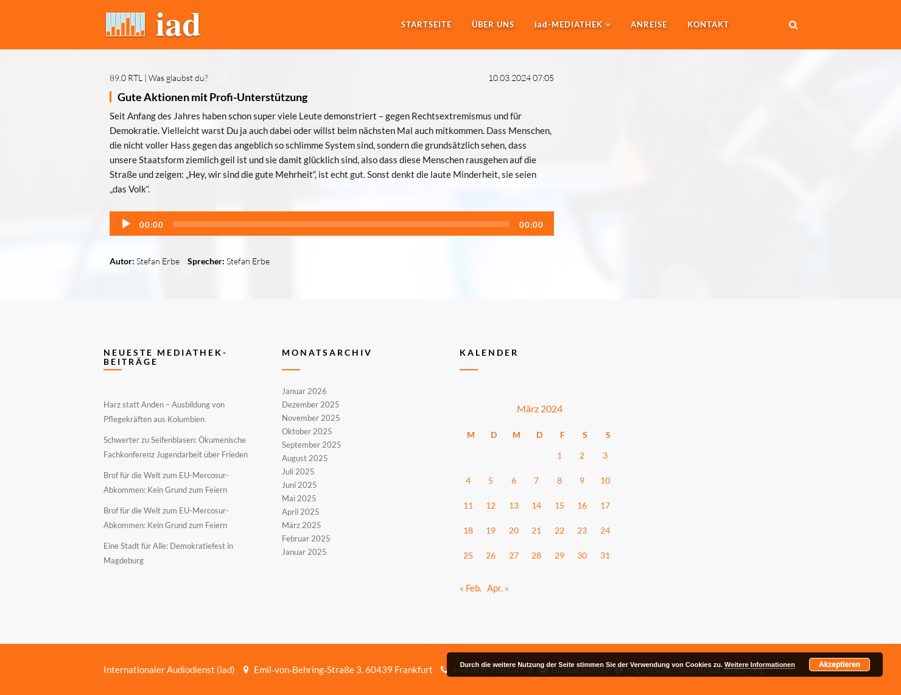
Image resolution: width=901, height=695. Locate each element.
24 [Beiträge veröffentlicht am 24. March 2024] (605, 530)
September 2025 (312, 445)
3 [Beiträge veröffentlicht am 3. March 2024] (605, 455)
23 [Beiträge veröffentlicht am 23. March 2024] (582, 530)
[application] (332, 223)
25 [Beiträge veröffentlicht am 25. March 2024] (468, 555)
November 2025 (311, 418)
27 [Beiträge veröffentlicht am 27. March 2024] (514, 555)
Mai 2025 (299, 498)
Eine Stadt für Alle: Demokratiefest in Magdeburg (168, 553)
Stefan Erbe (158, 261)
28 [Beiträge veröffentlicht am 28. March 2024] (536, 555)
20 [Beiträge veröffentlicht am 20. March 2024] (514, 530)
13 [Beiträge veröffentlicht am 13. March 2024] (514, 505)
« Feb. (471, 587)
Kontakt (708, 24)
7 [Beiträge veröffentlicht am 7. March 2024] (536, 480)
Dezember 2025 (311, 404)
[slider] (342, 224)
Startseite (426, 24)
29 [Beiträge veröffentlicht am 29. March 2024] (559, 555)
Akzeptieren (839, 664)
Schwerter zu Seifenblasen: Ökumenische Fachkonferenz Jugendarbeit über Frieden (175, 447)
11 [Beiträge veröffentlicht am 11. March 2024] (468, 505)
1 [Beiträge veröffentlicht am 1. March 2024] (559, 455)
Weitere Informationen (759, 664)
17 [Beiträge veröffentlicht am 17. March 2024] (605, 505)
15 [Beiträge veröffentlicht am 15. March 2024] (559, 505)
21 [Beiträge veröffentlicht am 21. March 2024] (536, 530)
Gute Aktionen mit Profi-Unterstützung (212, 97)
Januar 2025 (304, 551)
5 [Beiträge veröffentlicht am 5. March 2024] (490, 480)
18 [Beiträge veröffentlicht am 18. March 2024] (468, 530)
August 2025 (305, 458)
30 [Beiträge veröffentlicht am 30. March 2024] (582, 555)
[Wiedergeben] (126, 224)
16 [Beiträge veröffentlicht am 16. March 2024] (582, 505)
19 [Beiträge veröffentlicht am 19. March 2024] (491, 530)
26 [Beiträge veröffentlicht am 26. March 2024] (491, 555)
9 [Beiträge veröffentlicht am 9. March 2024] (582, 480)
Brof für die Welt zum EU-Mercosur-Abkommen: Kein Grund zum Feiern (166, 482)
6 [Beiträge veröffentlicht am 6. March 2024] (513, 480)
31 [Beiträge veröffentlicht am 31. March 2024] (605, 555)
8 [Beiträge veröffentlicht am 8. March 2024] (559, 480)
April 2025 (301, 512)
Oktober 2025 (307, 431)
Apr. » (498, 587)
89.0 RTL (126, 77)
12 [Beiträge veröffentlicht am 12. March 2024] (491, 505)
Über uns (493, 24)
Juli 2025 (298, 471)
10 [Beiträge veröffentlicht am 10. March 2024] (605, 480)
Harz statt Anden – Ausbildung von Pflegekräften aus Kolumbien (164, 412)
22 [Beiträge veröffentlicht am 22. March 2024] (559, 530)
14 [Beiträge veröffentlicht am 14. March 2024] (536, 505)
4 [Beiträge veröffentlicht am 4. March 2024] (468, 480)
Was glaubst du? (178, 77)
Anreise (649, 24)
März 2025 (301, 525)
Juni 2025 (299, 485)
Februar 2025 (306, 538)
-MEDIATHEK (569, 24)
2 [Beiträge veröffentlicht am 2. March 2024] (582, 455)
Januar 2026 (304, 391)
